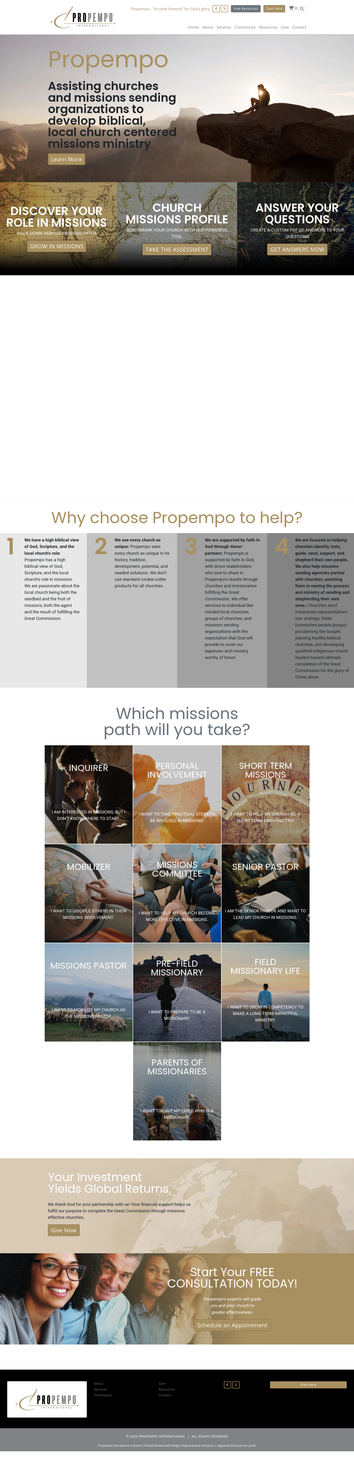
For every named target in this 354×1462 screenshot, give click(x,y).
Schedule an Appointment (232, 1335)
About (207, 27)
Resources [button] (268, 27)
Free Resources (246, 8)
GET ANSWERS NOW (297, 253)
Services (100, 1400)
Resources (167, 1400)
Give (285, 27)
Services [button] (223, 27)
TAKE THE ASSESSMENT (176, 253)
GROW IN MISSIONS (57, 250)
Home (193, 27)
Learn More (66, 162)
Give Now (64, 1239)
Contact (299, 27)
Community (102, 1406)
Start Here (274, 8)
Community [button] (245, 27)
